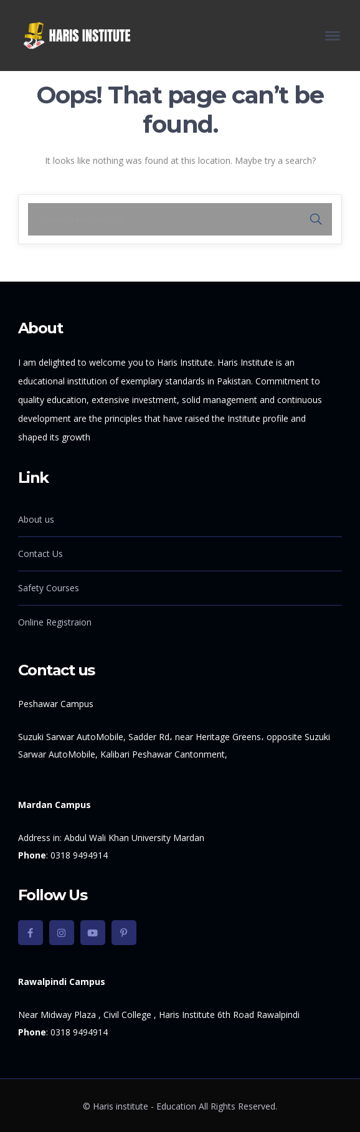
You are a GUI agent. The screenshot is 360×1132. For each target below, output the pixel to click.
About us (36, 519)
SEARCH (316, 219)
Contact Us (40, 553)
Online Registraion (55, 622)
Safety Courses (48, 588)
